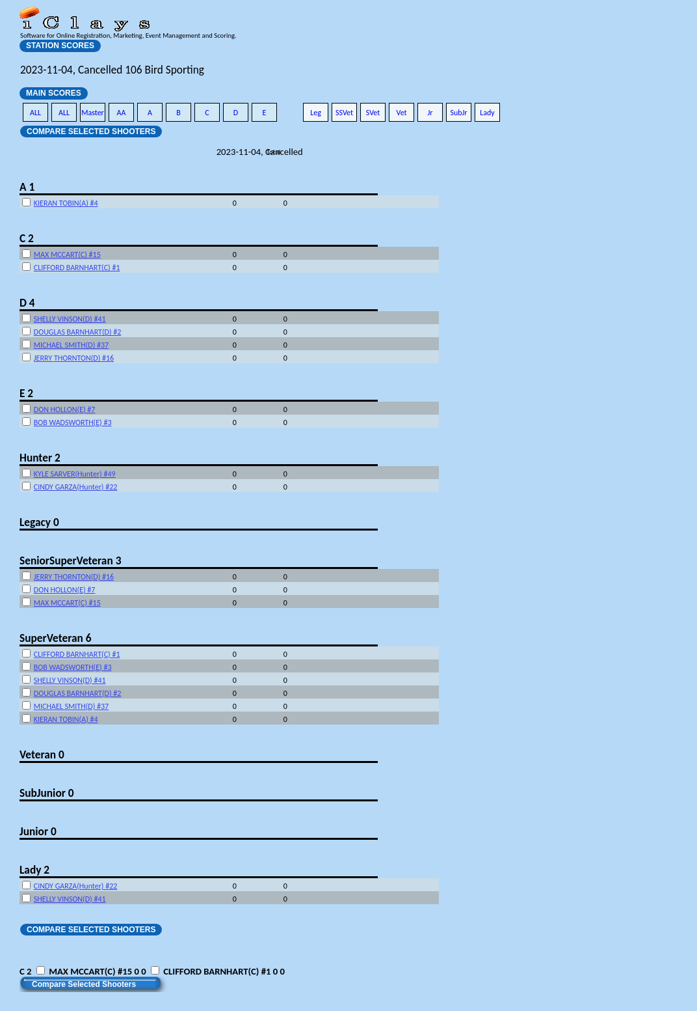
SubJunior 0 (47, 793)
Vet (401, 112)
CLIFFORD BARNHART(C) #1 (77, 267)
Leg (315, 112)
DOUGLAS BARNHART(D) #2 (78, 332)
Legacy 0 (39, 522)
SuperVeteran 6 (55, 638)
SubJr (458, 112)
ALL (35, 112)
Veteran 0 (42, 754)
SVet (373, 112)
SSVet (344, 112)
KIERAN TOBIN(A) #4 (66, 203)
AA (121, 112)
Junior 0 (38, 831)
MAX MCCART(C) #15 (67, 254)
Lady (487, 112)
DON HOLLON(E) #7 (65, 409)
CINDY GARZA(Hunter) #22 (76, 487)
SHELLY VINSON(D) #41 (70, 319)
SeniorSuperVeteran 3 (70, 560)
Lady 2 (34, 870)
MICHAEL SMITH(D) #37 (71, 345)
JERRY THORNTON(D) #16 (74, 358)
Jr (429, 112)
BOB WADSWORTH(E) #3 (73, 422)
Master (92, 112)
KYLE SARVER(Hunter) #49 (75, 473)
